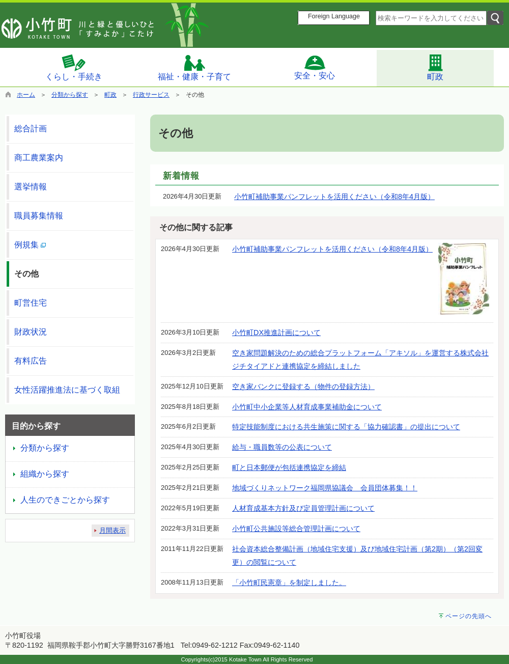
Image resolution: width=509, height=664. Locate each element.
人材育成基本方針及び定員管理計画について (303, 508)
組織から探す (44, 473)
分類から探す (69, 94)
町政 (435, 67)
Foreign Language (334, 16)
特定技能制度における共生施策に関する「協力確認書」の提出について (346, 427)
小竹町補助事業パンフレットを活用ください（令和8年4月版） (334, 196)
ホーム (26, 94)
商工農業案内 (38, 157)
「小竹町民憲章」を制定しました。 (289, 582)
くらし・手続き (73, 67)
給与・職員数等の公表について (282, 447)
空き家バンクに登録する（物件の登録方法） (303, 386)
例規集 (30, 244)
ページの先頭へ (468, 616)
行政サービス (151, 94)
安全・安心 (314, 67)
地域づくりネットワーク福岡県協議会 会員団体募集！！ (324, 488)
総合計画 (30, 128)
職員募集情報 (38, 215)
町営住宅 (30, 302)
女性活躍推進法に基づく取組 (67, 389)
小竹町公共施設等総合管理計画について (296, 528)
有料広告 (30, 360)
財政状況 (30, 331)
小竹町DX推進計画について (276, 332)
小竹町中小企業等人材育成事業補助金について (307, 407)
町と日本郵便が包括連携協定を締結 (289, 467)
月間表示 (112, 530)
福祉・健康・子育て (194, 67)
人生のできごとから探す (65, 499)
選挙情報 (30, 186)
